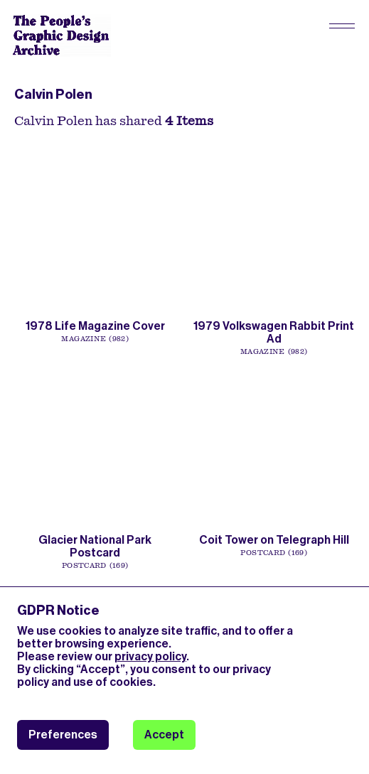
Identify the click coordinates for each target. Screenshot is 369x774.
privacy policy (150, 656)
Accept (164, 734)
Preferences (62, 734)
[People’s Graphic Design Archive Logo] (60, 35)
